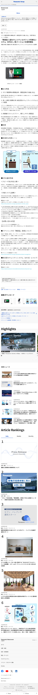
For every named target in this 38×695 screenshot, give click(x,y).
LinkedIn (26, 684)
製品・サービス (4, 32)
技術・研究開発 (4, 651)
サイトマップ (11, 686)
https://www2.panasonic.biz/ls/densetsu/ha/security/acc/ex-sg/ (16, 268)
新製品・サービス (21, 289)
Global (33, 640)
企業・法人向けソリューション (8, 289)
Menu (18, 13)
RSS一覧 (3, 681)
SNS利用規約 (29, 686)
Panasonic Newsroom (7, 640)
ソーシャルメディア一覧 (6, 675)
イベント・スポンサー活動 (7, 662)
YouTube (18, 684)
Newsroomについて (5, 678)
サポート (5, 686)
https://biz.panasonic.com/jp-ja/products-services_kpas (14, 203)
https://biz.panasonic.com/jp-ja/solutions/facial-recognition (16, 254)
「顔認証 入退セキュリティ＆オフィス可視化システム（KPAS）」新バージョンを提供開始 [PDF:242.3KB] (19, 313)
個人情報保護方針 (31, 688)
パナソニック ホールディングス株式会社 (8, 4)
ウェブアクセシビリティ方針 (8, 688)
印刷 (4, 25)
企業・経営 (3, 648)
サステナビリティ (5, 659)
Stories (3, 666)
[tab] (19, 436)
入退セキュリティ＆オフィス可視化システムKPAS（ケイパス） (14, 316)
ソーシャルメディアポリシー (21, 688)
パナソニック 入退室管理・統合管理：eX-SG (11, 320)
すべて (2, 644)
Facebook (12, 684)
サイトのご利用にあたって (21, 686)
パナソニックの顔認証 (6, 318)
